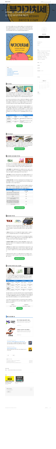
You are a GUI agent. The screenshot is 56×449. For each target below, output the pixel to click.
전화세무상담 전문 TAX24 (11, 348)
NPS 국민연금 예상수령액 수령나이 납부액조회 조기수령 (13, 362)
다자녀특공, (46, 52)
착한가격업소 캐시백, (39, 53)
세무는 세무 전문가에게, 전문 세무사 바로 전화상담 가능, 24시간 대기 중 (16, 350)
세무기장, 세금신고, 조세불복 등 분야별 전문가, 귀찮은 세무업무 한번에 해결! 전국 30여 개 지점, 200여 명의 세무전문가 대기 (16, 343)
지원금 (38, 43)
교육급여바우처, (39, 59)
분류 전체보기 (39, 42)
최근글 (38, 62)
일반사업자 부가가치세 (19, 258)
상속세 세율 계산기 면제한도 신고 (11, 361)
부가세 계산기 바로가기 (19, 148)
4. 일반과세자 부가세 (10, 72)
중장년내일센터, (48, 53)
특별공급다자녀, (39, 52)
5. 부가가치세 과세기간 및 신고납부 (13, 73)
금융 (38, 45)
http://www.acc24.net (10, 346)
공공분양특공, (42, 52)
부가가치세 (19, 125)
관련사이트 (46, 407)
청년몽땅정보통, (43, 59)
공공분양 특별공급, (39, 56)
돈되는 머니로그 (7, 1)
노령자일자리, (44, 53)
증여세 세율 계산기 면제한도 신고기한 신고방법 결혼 (13, 360)
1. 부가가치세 (9, 68)
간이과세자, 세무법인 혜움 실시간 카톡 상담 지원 (16, 341)
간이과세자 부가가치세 (19, 207)
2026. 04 (44, 80)
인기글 (41, 62)
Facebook (38, 70)
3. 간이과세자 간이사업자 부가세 (12, 71)
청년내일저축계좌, (44, 56)
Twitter (42, 70)
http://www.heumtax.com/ (10, 340)
